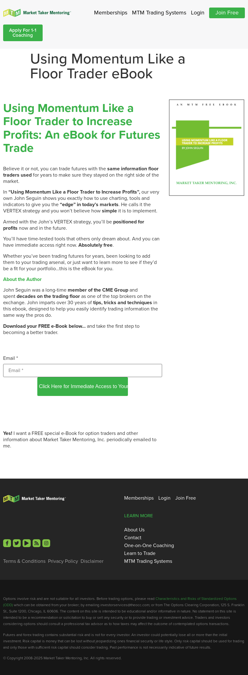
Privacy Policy (63, 561)
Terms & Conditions (24, 561)
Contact (132, 538)
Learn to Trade (140, 553)
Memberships (110, 12)
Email (10, 358)
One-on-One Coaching (149, 545)
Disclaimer (92, 561)
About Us (134, 530)
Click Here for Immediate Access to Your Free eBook (83, 386)
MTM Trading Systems (159, 12)
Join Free (227, 12)
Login (197, 12)
